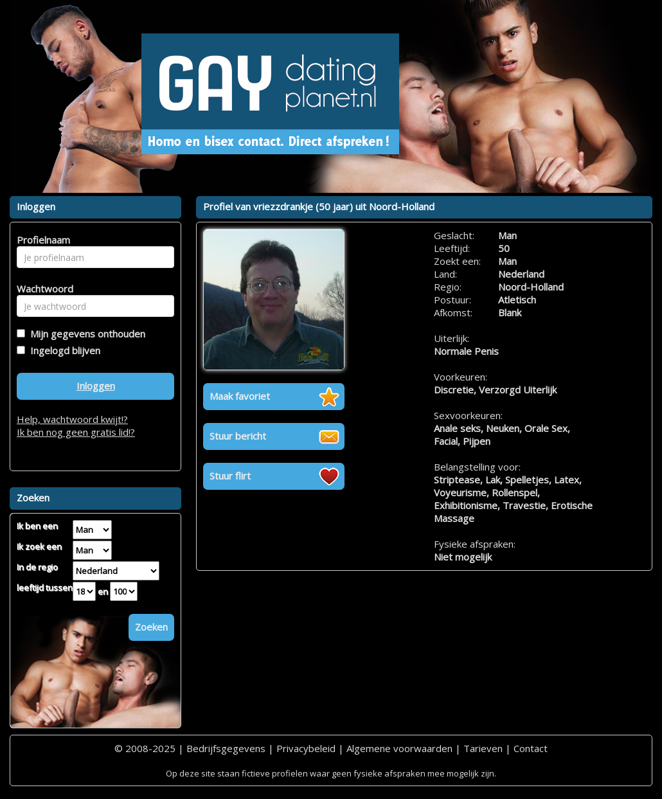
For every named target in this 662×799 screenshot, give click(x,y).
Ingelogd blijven (62, 350)
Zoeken (151, 626)
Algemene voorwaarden (399, 748)
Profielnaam (41, 239)
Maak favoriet (240, 396)
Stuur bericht (238, 435)
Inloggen (95, 385)
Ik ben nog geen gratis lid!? (76, 432)
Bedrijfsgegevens (225, 748)
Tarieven (483, 748)
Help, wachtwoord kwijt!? (72, 419)
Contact (531, 748)
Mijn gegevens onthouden (85, 333)
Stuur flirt (230, 475)
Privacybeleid (305, 748)
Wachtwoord (41, 288)
